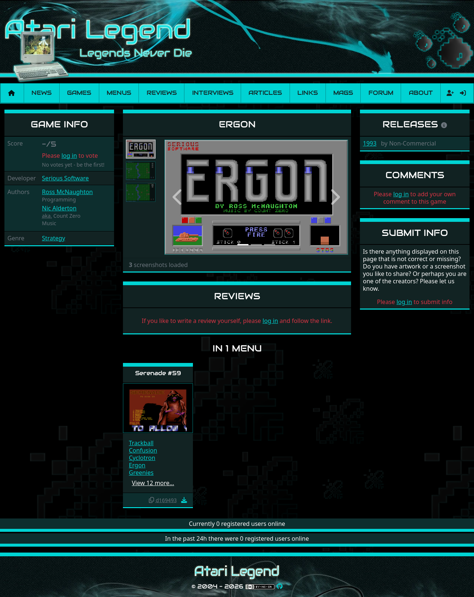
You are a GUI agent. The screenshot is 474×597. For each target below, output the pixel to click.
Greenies (141, 472)
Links (307, 93)
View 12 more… (153, 483)
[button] (178, 197)
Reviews (162, 93)
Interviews (212, 93)
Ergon (137, 465)
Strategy (53, 238)
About (421, 93)
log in (69, 155)
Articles (265, 93)
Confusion (143, 450)
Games (79, 93)
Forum (380, 93)
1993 (370, 143)
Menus (119, 93)
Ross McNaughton (67, 192)
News (41, 93)
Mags (343, 93)
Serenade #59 (158, 373)
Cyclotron (142, 458)
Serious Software (65, 178)
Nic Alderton (59, 208)
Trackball (141, 443)
